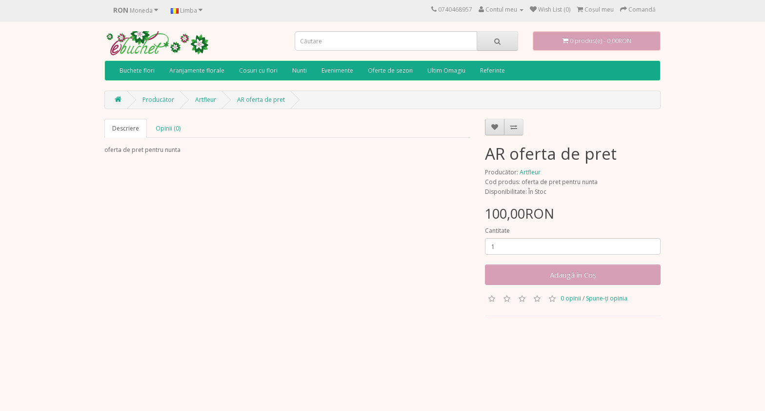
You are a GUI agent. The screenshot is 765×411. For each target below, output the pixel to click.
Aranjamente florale (196, 70)
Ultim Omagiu (446, 70)
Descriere (125, 128)
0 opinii (571, 298)
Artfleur (205, 99)
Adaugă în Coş (573, 275)
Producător (158, 99)
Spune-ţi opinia (606, 298)
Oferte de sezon (390, 70)
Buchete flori (137, 70)
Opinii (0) (168, 128)
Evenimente (337, 70)
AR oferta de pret (261, 99)
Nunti (299, 70)
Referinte (492, 70)
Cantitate (497, 230)
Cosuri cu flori (258, 70)
